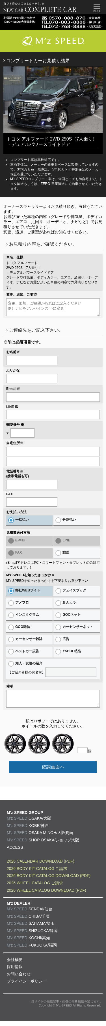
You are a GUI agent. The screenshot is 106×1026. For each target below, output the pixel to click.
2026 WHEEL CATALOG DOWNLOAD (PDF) (46, 895)
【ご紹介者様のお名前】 (53, 671)
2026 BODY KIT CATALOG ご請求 (37, 873)
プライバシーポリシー (26, 986)
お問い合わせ (19, 979)
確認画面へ (53, 772)
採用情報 (15, 971)
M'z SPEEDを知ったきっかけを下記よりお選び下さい (47, 583)
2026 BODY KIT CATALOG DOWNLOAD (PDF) (48, 880)
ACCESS (15, 852)
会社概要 (15, 964)
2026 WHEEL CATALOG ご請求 (35, 888)
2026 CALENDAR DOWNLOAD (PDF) (40, 866)
